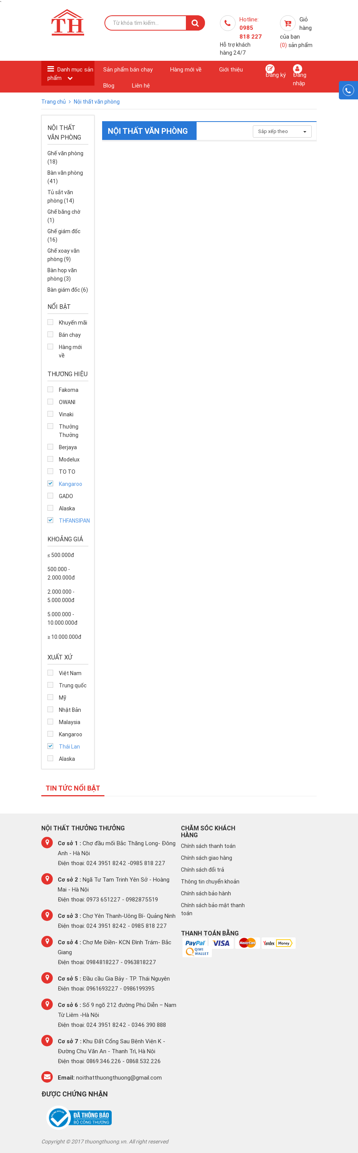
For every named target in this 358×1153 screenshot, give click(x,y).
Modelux (69, 459)
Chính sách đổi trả (202, 869)
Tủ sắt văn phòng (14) (60, 196)
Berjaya (68, 447)
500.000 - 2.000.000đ (61, 573)
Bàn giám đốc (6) (67, 289)
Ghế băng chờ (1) (63, 216)
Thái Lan (69, 746)
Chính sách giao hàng (206, 857)
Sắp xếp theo (282, 131)
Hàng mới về (186, 69)
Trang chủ (54, 101)
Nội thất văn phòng (97, 101)
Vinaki (66, 414)
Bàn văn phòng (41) (65, 177)
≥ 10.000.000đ (64, 636)
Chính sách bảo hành (206, 893)
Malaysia (69, 722)
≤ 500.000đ (60, 555)
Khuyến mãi (73, 322)
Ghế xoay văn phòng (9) (63, 255)
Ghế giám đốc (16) (63, 235)
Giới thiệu (231, 69)
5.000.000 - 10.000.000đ (62, 618)
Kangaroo (70, 484)
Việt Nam (70, 673)
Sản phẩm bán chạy (128, 69)
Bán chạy (70, 334)
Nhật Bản (70, 709)
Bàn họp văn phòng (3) (62, 274)
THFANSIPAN (73, 520)
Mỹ (62, 697)
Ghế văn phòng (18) (65, 157)
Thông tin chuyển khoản (210, 881)
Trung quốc (72, 685)
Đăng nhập (299, 75)
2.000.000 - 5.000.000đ (61, 596)
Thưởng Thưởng (68, 430)
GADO (66, 496)
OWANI (67, 402)
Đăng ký (275, 71)
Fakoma (68, 389)
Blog (108, 85)
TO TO (67, 471)
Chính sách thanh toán (208, 846)
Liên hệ (141, 85)
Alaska (67, 508)
